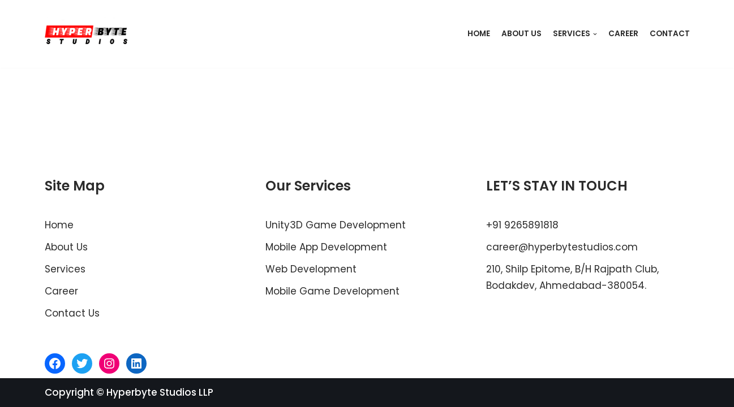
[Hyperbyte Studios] (87, 34)
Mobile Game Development (332, 291)
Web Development (311, 269)
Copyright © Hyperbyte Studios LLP (129, 392)
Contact (670, 33)
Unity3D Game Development (335, 225)
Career (623, 33)
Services (65, 269)
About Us (521, 33)
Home (478, 33)
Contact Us (72, 313)
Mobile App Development (326, 247)
